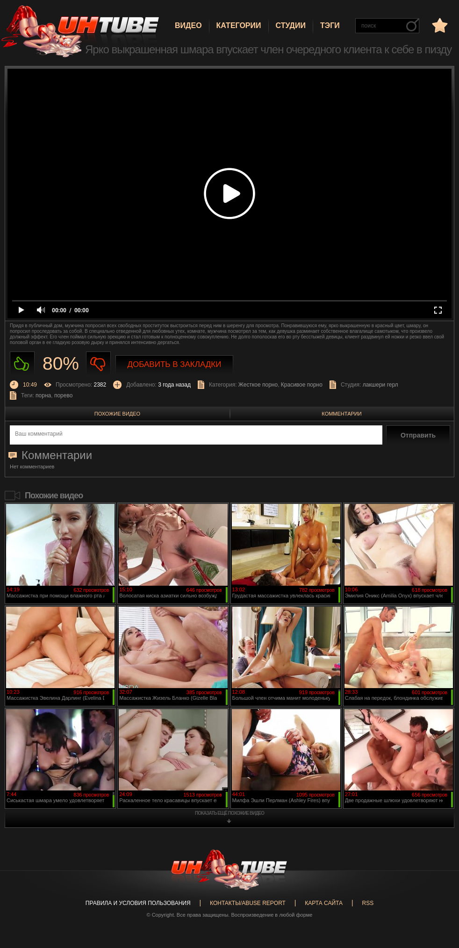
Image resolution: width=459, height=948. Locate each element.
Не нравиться (98, 364)
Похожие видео (117, 414)
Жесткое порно (258, 384)
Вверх (438, 891)
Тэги (330, 25)
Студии (291, 25)
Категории (238, 25)
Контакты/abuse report (248, 903)
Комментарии (341, 414)
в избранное (439, 25)
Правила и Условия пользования (138, 903)
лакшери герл (380, 384)
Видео (188, 25)
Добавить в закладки (175, 364)
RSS (367, 903)
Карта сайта (324, 903)
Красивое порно (302, 384)
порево (63, 395)
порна (43, 395)
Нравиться (22, 364)
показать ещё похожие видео (229, 813)
